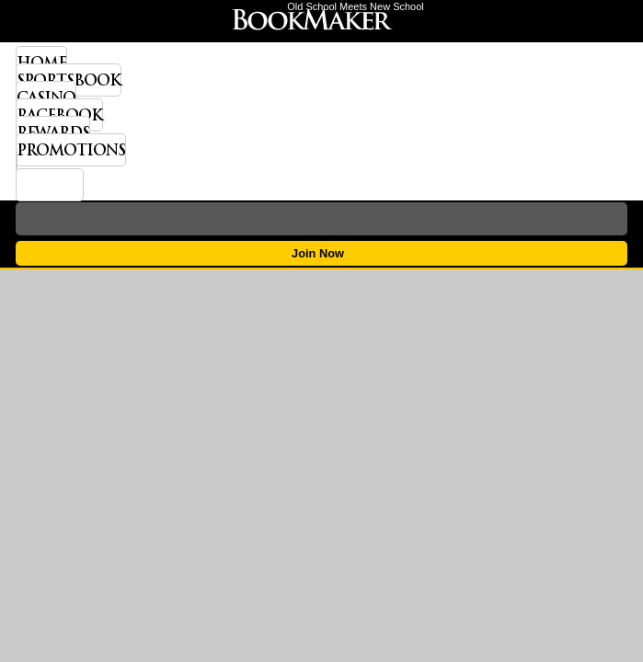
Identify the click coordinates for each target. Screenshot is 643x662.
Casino (46, 97)
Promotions (71, 150)
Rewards (53, 132)
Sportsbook (69, 80)
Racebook (59, 115)
